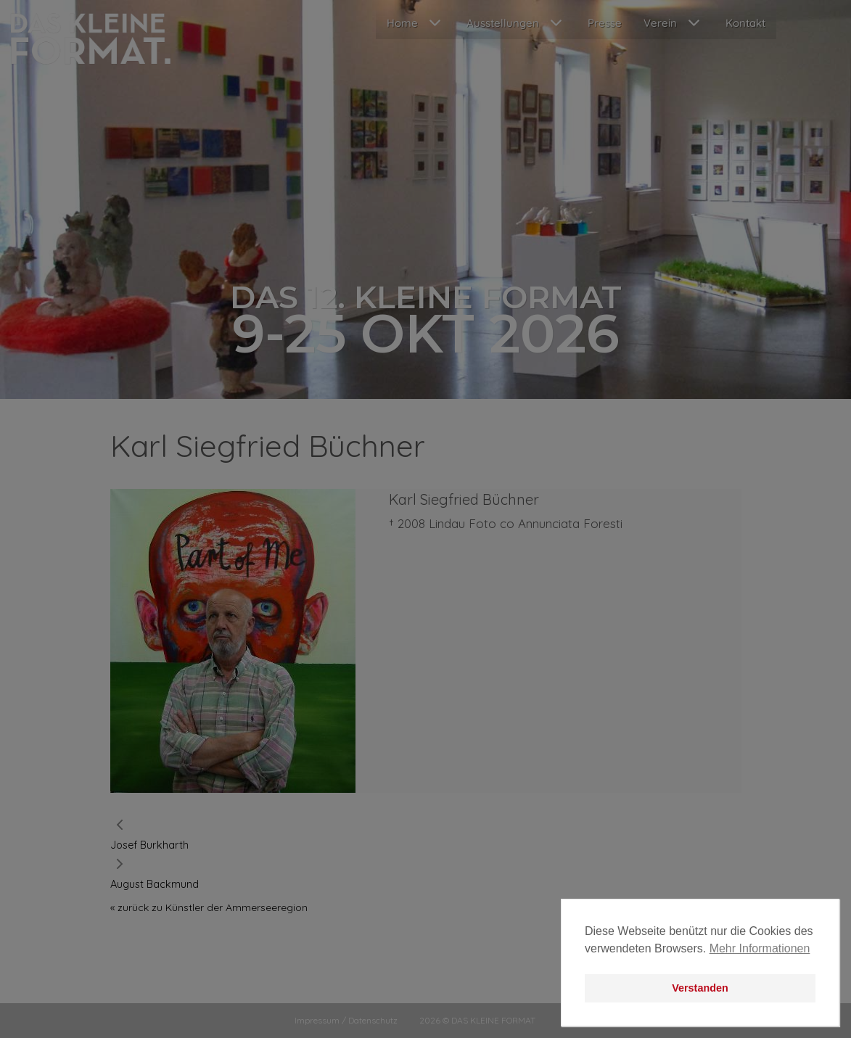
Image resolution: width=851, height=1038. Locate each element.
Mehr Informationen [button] (760, 948)
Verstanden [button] (700, 988)
